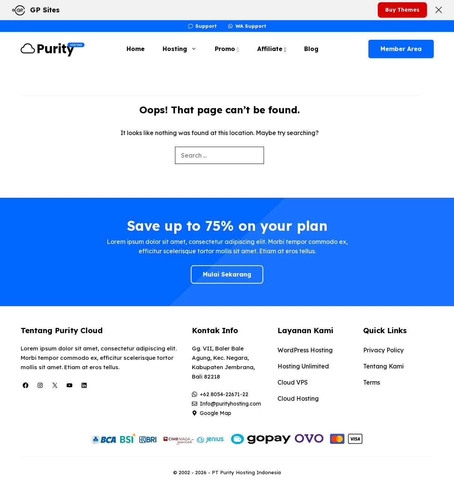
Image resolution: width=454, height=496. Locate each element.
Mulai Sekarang (227, 274)
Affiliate (272, 49)
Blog (311, 49)
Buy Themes (402, 9)
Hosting (183, 48)
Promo (227, 49)
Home (136, 49)
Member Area (401, 49)
